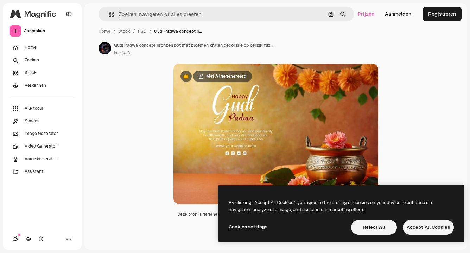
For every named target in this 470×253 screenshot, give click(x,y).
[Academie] (28, 239)
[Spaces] (42, 121)
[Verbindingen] (15, 239)
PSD (142, 31)
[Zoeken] (42, 60)
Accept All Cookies (428, 227)
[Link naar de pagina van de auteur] (105, 48)
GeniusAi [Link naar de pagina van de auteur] (122, 53)
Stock (124, 31)
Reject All (374, 227)
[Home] (42, 47)
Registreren (442, 14)
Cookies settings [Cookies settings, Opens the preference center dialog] (248, 227)
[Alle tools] (42, 108)
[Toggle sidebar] (69, 14)
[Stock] (42, 73)
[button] (108, 14)
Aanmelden (398, 14)
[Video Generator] (42, 146)
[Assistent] (42, 171)
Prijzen (366, 14)
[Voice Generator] (42, 159)
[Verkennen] (42, 85)
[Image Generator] (42, 134)
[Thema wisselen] (40, 239)
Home (104, 31)
